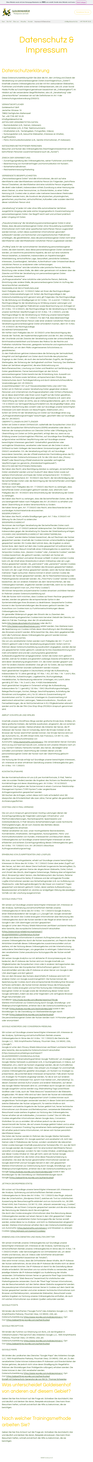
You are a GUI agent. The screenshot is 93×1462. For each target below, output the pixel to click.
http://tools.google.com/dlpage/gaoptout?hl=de (35, 1000)
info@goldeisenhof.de (71, 21)
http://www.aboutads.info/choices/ (23, 623)
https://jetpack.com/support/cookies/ (27, 1231)
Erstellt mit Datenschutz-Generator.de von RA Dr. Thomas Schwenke (34, 1379)
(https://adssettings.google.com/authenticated (31, 1015)
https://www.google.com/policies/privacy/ (43, 1317)
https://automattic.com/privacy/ (28, 742)
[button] (82, 12)
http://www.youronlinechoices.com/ (23, 626)
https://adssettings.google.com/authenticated (28, 1320)
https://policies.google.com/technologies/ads (31, 1009)
